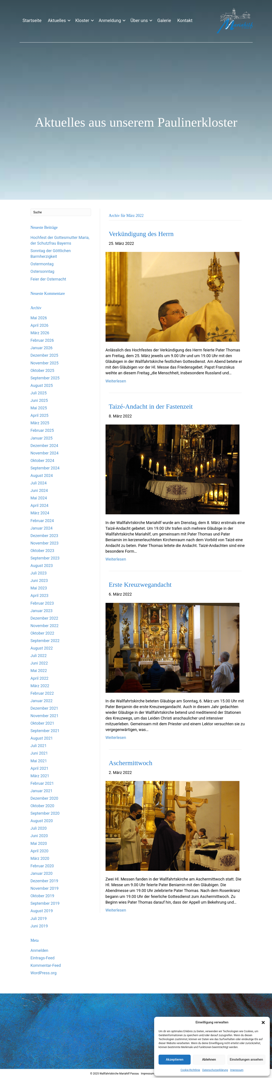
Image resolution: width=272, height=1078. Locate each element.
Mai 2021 (39, 761)
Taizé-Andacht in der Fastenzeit (151, 406)
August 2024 (42, 475)
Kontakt (184, 20)
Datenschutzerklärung (215, 1070)
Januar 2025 (42, 438)
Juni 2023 (39, 580)
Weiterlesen (116, 381)
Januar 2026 (42, 347)
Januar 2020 (42, 873)
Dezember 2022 (44, 618)
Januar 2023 (42, 610)
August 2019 (42, 910)
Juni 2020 (39, 835)
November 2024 (45, 453)
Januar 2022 (42, 700)
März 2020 (40, 858)
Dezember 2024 (44, 445)
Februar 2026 (42, 340)
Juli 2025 (39, 393)
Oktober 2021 (42, 723)
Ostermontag (42, 264)
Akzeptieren (174, 1059)
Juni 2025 (39, 400)
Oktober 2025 (42, 370)
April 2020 (40, 851)
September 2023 (45, 558)
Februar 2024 (42, 520)
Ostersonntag (42, 271)
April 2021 (40, 768)
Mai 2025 (39, 408)
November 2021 (45, 715)
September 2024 (45, 468)
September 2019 (45, 903)
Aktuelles (57, 20)
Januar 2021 (42, 790)
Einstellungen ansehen (246, 1059)
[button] (263, 1022)
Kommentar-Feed (46, 965)
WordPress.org (44, 973)
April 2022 (40, 678)
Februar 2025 (42, 430)
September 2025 (45, 378)
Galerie (164, 20)
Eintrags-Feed (43, 958)
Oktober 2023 (42, 550)
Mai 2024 (39, 498)
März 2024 (40, 513)
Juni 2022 (39, 663)
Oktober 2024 (42, 460)
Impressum (236, 1070)
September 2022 (45, 640)
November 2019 (45, 888)
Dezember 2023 (44, 535)
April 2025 (40, 415)
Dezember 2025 (44, 355)
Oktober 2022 (42, 633)
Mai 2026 (39, 318)
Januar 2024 (42, 528)
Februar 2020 (42, 866)
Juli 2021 (39, 745)
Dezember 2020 (44, 798)
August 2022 (42, 648)
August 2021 (42, 738)
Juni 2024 (39, 490)
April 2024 (40, 505)
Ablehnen (209, 1059)
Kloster (82, 20)
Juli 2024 (39, 483)
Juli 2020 (39, 828)
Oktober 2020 (42, 805)
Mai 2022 (39, 670)
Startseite (32, 20)
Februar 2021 (42, 783)
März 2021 (40, 775)
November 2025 (45, 363)
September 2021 (45, 730)
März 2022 (40, 685)
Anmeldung (110, 20)
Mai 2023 (39, 588)
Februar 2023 (42, 603)
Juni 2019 (39, 926)
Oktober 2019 (42, 895)
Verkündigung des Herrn (141, 233)
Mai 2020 (39, 843)
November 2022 (45, 625)
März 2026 (40, 332)
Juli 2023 (39, 573)
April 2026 (40, 325)
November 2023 (45, 543)
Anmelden (39, 950)
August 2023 (42, 565)
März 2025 (40, 423)
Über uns (139, 20)
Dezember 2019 (44, 881)
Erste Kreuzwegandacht (140, 584)
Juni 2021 (39, 753)
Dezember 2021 (44, 708)
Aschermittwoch (130, 762)
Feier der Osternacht (48, 279)
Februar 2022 (42, 693)
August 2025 (42, 385)
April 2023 (40, 595)
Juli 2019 (39, 918)
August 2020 (42, 820)
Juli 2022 (39, 655)
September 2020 (45, 813)
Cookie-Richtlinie (190, 1070)
